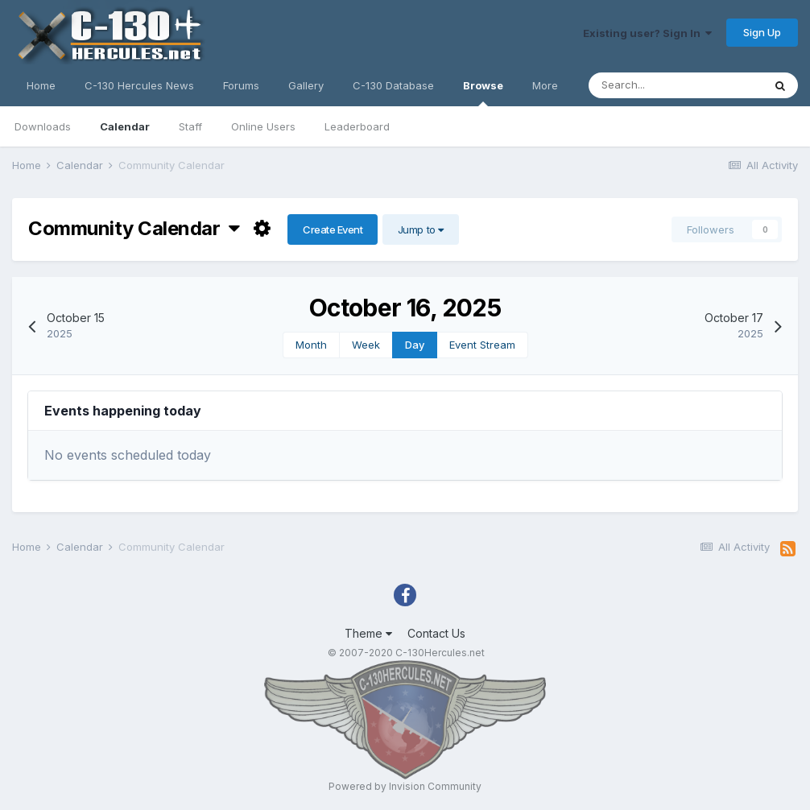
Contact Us (436, 633)
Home (41, 85)
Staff (190, 126)
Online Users (263, 126)
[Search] (675, 85)
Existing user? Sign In (647, 33)
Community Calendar (134, 228)
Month (311, 344)
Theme (368, 633)
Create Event (332, 229)
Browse (483, 92)
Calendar (125, 126)
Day (414, 344)
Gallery (306, 85)
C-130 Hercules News (139, 85)
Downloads (42, 126)
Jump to (421, 229)
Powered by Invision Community (405, 786)
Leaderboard (357, 126)
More (545, 85)
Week (366, 344)
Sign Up (762, 32)
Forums (241, 85)
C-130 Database (393, 85)
